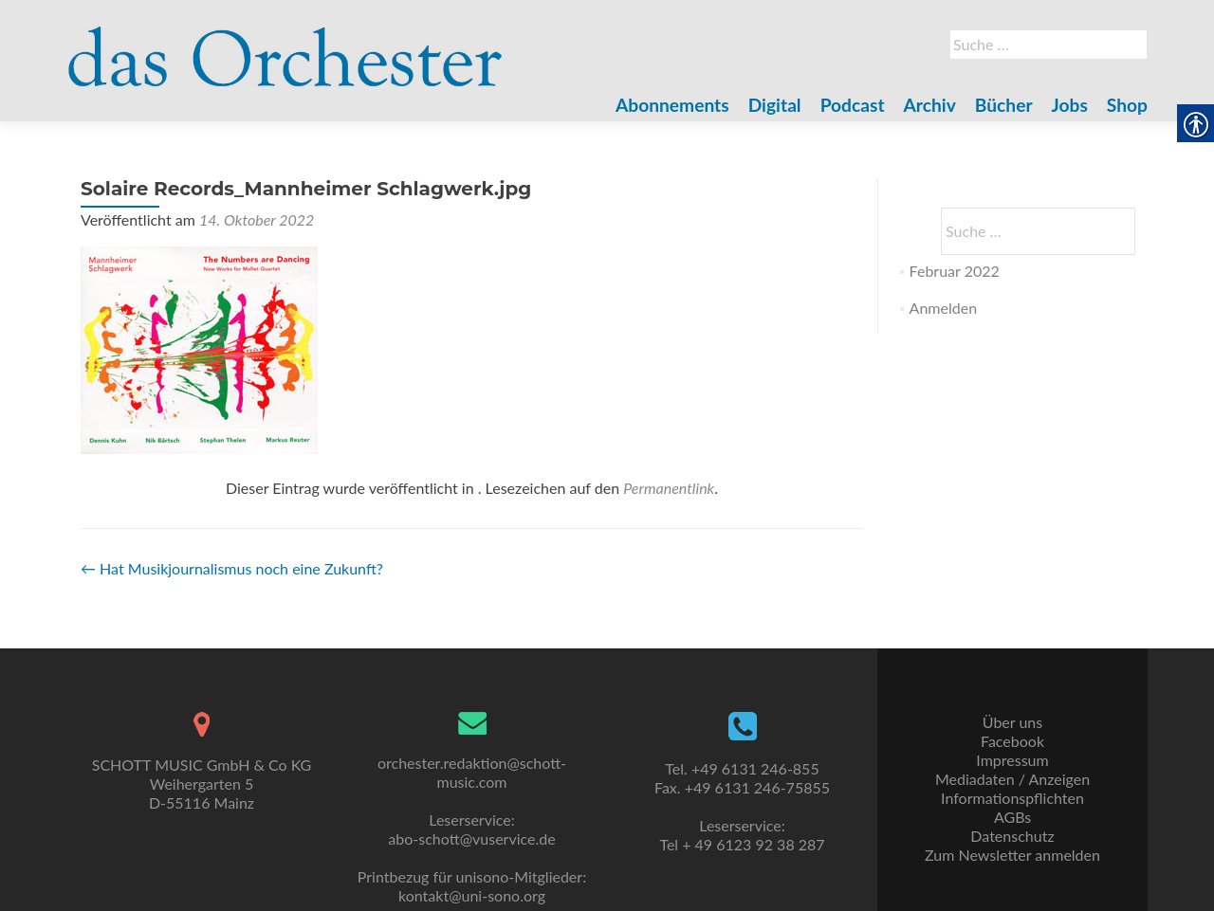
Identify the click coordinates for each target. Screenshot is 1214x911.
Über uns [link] (1012, 722)
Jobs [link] (1070, 105)
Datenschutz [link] (1012, 836)
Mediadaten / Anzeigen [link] (1012, 779)
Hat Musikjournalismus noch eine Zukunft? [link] (232, 568)
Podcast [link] (852, 105)
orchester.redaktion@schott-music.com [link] (471, 772)
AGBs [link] (1012, 817)
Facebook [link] (1012, 741)
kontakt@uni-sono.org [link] (471, 895)
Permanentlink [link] (668, 488)
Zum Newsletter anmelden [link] (1012, 855)
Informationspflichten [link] (1012, 798)
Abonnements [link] (672, 105)
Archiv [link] (930, 105)
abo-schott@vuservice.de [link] (471, 838)
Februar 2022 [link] (955, 271)
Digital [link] (774, 105)
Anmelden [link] (943, 308)
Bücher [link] (1004, 105)
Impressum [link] (1012, 760)
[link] (285, 45)
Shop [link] (1127, 105)
